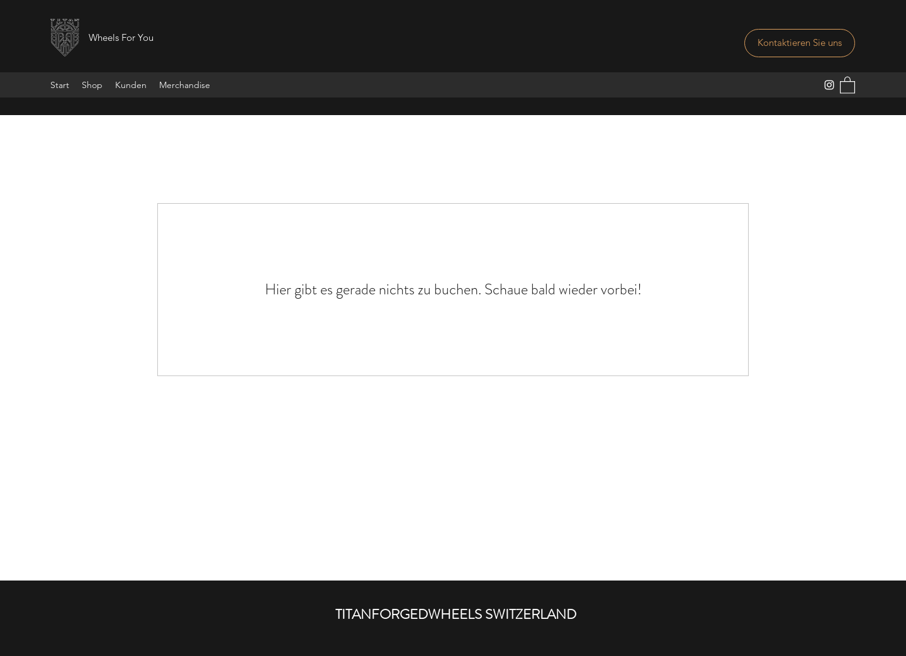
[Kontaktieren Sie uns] (799, 43)
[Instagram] (829, 85)
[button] (847, 84)
